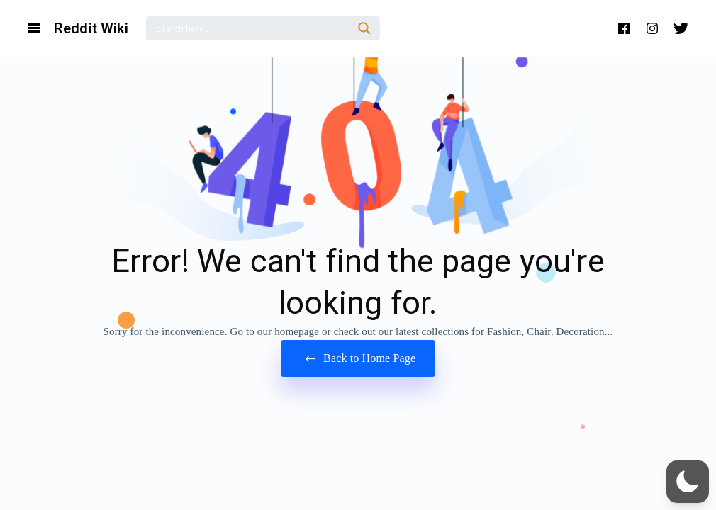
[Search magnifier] (364, 28)
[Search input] (253, 28)
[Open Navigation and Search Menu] (34, 28)
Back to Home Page (358, 359)
